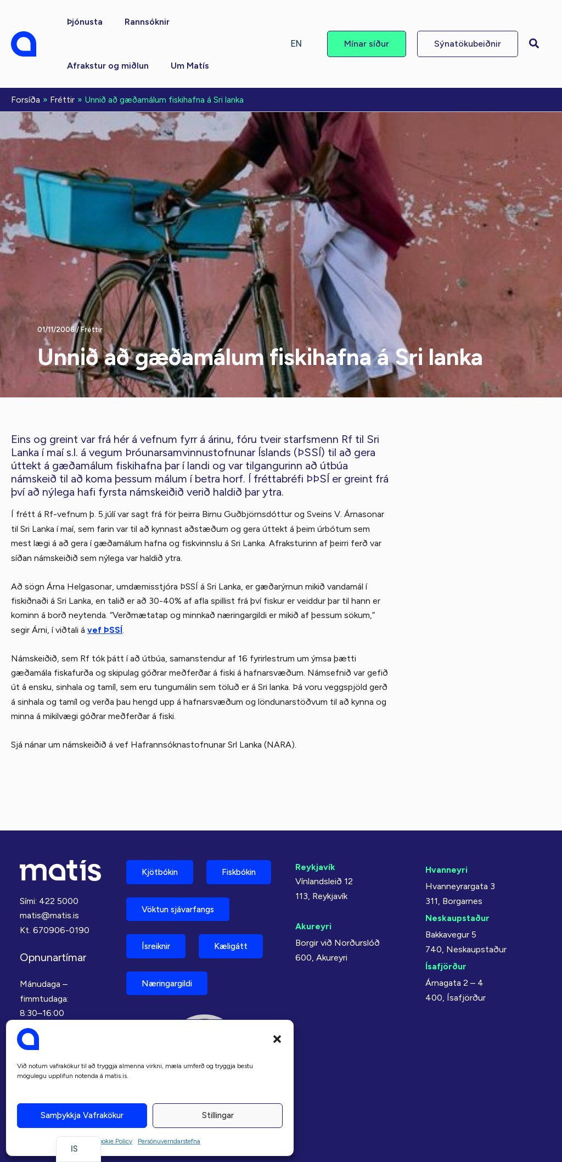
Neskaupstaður (457, 874)
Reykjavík (315, 823)
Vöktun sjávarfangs (182, 905)
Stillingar (218, 1115)
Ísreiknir (159, 944)
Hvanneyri (446, 826)
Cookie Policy (113, 1141)
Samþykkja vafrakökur (82, 1115)
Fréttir (92, 328)
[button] (277, 1039)
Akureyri (313, 882)
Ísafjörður (446, 922)
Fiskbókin (161, 867)
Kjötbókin (162, 828)
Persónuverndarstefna (169, 1141)
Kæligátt (239, 944)
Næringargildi (171, 982)
